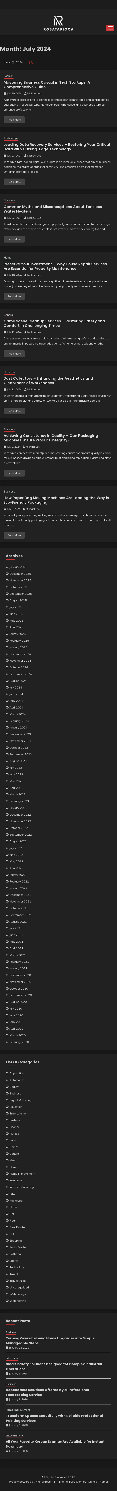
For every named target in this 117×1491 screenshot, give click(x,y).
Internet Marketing (21, 1187)
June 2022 (16, 854)
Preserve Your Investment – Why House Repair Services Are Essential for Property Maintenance (55, 266)
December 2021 (20, 894)
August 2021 (18, 921)
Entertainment (18, 1113)
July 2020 (15, 1008)
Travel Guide (17, 1280)
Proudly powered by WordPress (30, 1481)
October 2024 (18, 667)
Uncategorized (19, 1287)
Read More (14, 119)
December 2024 (20, 654)
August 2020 (18, 1002)
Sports (13, 1260)
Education (15, 1106)
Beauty (14, 1086)
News (13, 1207)
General (8, 315)
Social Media (17, 1247)
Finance (14, 1127)
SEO (12, 1234)
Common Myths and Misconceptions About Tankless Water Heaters (53, 209)
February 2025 (19, 640)
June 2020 (16, 1015)
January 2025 (18, 647)
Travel (13, 1274)
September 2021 (20, 915)
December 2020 (20, 975)
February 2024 (19, 721)
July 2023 (15, 767)
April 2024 (16, 707)
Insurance (15, 1180)
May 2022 (16, 861)
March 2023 (17, 794)
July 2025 (15, 607)
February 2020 (19, 1042)
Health (13, 1160)
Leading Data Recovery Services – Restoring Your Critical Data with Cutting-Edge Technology (57, 147)
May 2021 (16, 941)
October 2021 (18, 908)
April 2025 (16, 627)
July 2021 (15, 928)
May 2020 (16, 1022)
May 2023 (16, 781)
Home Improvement (22, 1173)
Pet (11, 1214)
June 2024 (16, 694)
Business (9, 200)
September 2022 (20, 834)
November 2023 (20, 741)
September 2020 (20, 995)
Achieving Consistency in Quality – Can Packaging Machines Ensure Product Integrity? (51, 438)
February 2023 (19, 801)
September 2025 (20, 593)
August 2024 (18, 681)
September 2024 (20, 674)
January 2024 (18, 727)
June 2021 (16, 935)
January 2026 (18, 567)
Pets (12, 1220)
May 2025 (16, 620)
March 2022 (17, 874)
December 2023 (20, 734)
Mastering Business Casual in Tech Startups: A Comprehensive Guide (47, 84)
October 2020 (18, 988)
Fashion (8, 76)
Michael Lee (34, 93)
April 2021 (16, 948)
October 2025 (18, 587)
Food (12, 1140)
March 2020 (17, 1035)
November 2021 (20, 901)
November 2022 (20, 821)
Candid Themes (98, 1481)
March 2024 (17, 714)
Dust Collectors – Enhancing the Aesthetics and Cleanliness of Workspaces (48, 380)
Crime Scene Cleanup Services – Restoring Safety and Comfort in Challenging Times (54, 323)
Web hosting (17, 1300)
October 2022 (18, 828)
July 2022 (15, 848)
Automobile (16, 1080)
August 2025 (18, 600)
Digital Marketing (20, 1100)
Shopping (15, 1240)
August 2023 (18, 761)
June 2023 (16, 774)
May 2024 (16, 701)
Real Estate (17, 1227)
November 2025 (20, 580)
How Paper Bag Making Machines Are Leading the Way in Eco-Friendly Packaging (56, 500)
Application (16, 1073)
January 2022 (18, 888)
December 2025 (20, 573)
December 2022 (20, 814)
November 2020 (20, 982)
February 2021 (19, 961)
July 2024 (15, 687)
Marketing (16, 1200)
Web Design (17, 1294)
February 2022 (19, 881)
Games (14, 1147)
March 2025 (17, 634)
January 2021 (18, 968)
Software (15, 1254)
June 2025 (16, 614)
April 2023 (16, 788)
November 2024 (20, 660)
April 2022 (16, 868)
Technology (11, 138)
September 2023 (20, 754)
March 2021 (17, 955)
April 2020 (16, 1028)
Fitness (14, 1133)
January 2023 (18, 808)
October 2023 (18, 747)
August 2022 (18, 841)
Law (12, 1194)
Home (7, 257)
